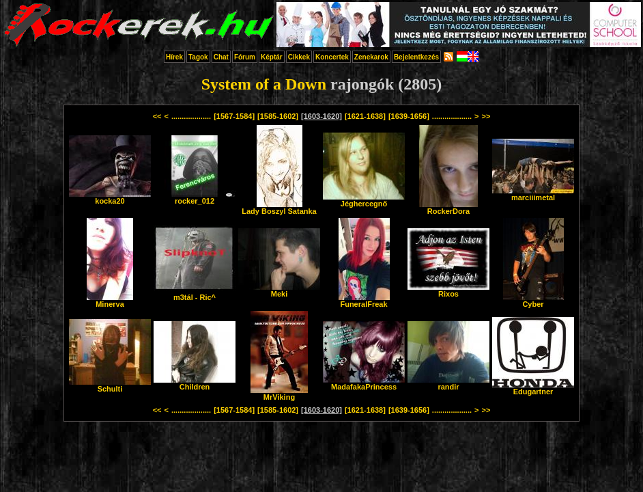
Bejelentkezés (416, 57)
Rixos (448, 290)
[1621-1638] (365, 116)
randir (448, 383)
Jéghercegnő (364, 200)
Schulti (110, 385)
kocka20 (110, 197)
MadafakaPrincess (364, 383)
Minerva (110, 300)
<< (157, 116)
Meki (279, 290)
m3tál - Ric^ (194, 293)
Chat (221, 57)
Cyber (533, 300)
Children (194, 383)
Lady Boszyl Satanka (279, 207)
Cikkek (299, 57)
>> (485, 116)
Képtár (272, 57)
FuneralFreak (364, 300)
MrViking (279, 393)
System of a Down (263, 84)
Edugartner (533, 388)
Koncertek (332, 57)
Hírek (174, 57)
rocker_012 (194, 197)
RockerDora (448, 207)
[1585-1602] (277, 116)
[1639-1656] (408, 116)
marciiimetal (533, 194)
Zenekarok (371, 57)
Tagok (198, 57)
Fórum (244, 57)
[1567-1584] (234, 116)
